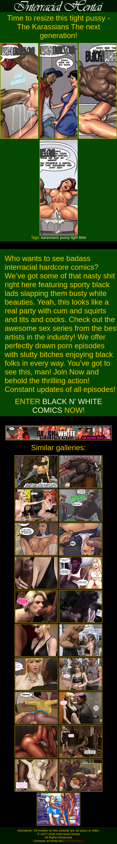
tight (74, 237)
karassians (50, 237)
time (82, 237)
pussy (65, 237)
